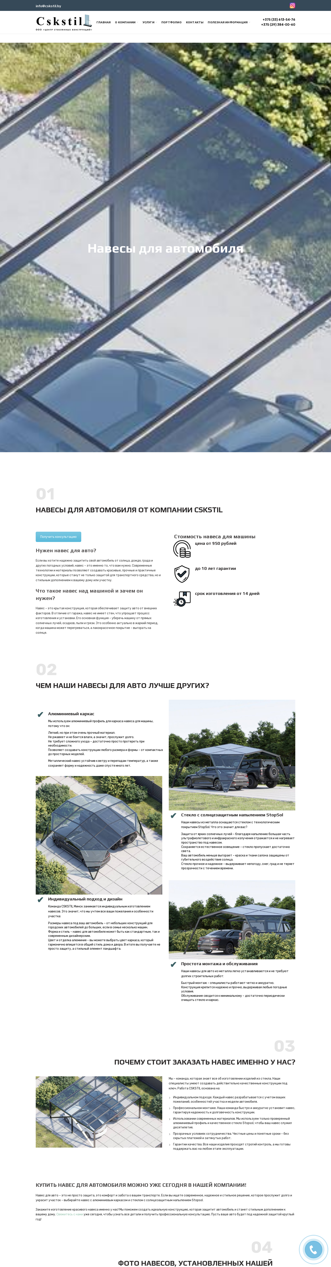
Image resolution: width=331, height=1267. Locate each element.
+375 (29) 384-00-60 (278, 25)
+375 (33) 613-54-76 (279, 20)
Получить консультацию (58, 537)
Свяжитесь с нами (69, 1214)
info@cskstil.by (48, 6)
